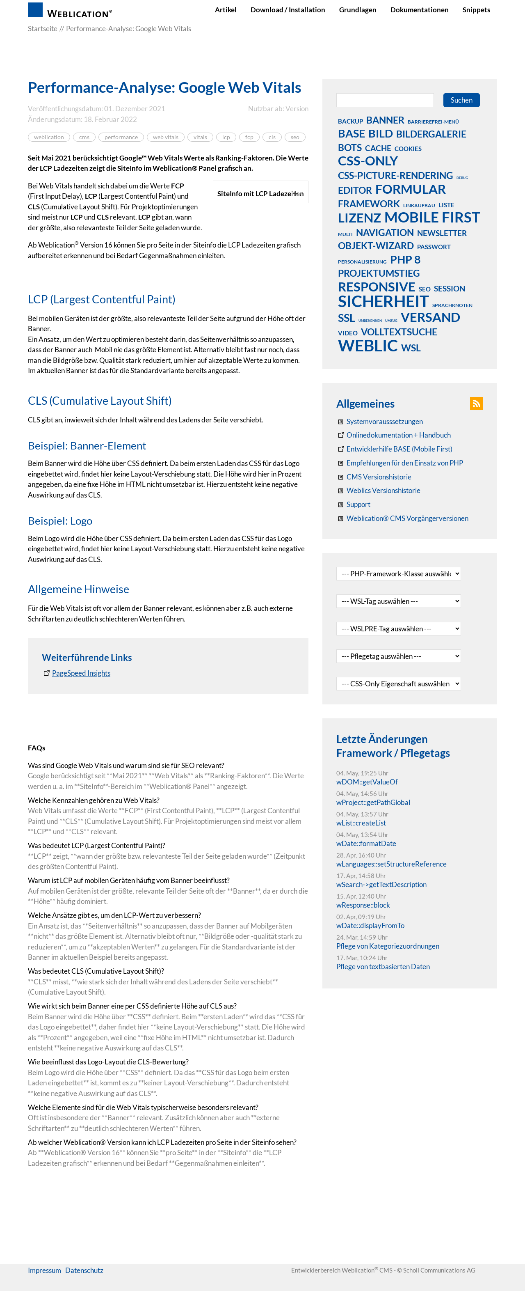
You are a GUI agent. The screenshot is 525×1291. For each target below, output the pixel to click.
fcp (249, 137)
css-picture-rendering (395, 175)
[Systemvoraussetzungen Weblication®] (379, 421)
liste (446, 205)
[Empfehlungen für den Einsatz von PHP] (399, 463)
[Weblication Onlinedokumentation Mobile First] (394, 449)
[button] (476, 403)
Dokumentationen (419, 9)
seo (295, 137)
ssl (346, 317)
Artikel (226, 9)
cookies (408, 148)
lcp (226, 137)
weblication (49, 137)
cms (84, 137)
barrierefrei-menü (433, 121)
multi (345, 234)
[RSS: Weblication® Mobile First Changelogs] (378, 490)
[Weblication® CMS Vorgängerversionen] (402, 518)
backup (350, 121)
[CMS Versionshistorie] (373, 477)
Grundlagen (358, 9)
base (351, 133)
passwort (434, 246)
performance (121, 137)
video (348, 333)
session (449, 288)
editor (355, 190)
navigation (385, 232)
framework (369, 203)
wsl (411, 347)
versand (430, 317)
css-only (368, 160)
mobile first (432, 216)
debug (462, 178)
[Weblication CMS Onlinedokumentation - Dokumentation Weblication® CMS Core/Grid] (393, 435)
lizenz (359, 217)
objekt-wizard (376, 245)
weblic (368, 345)
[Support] (353, 504)
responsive (376, 286)
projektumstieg (379, 273)
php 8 (405, 259)
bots (350, 147)
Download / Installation (288, 9)
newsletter (442, 233)
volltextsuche (399, 331)
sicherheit (383, 301)
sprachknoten (452, 305)
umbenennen (370, 321)
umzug (391, 321)
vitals (200, 137)
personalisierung (362, 261)
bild (380, 133)
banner (385, 120)
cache (378, 148)
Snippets (476, 9)
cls (272, 137)
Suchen (461, 100)
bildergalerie (431, 134)
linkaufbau (419, 205)
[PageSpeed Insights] (76, 769)
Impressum (44, 1284)
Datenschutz (84, 1284)
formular (410, 189)
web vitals (165, 137)
